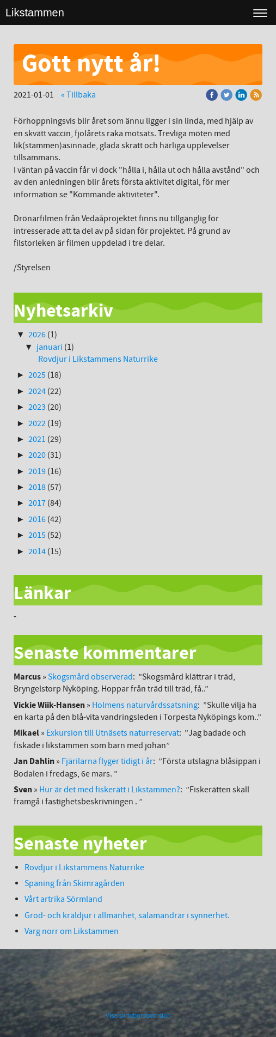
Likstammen (34, 13)
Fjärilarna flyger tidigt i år (107, 761)
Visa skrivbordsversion (138, 1015)
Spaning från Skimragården (74, 883)
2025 (37, 374)
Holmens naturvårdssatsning (145, 705)
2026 (37, 334)
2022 (37, 423)
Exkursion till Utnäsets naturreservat (112, 732)
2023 (37, 407)
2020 (37, 455)
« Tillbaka (78, 94)
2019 (37, 471)
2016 (37, 519)
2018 (37, 487)
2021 (37, 439)
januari (49, 347)
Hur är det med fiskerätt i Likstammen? (109, 789)
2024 (37, 391)
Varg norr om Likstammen (71, 931)
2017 (37, 503)
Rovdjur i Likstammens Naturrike (98, 359)
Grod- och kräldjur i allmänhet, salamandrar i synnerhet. (127, 915)
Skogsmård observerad (90, 676)
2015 (37, 535)
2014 (37, 551)
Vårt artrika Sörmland (63, 899)
